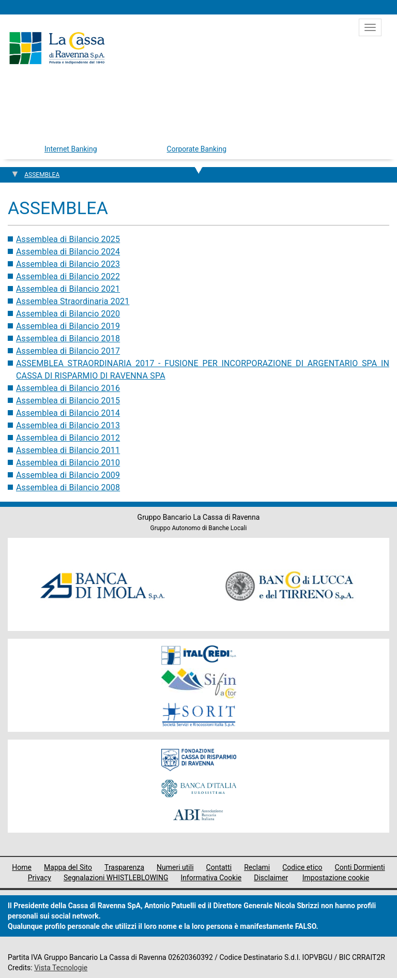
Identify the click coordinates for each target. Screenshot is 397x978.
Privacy (39, 878)
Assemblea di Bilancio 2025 (68, 239)
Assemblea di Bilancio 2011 (68, 450)
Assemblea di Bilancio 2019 (68, 326)
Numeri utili (175, 867)
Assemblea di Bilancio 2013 (68, 425)
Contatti (219, 867)
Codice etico (302, 867)
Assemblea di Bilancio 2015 (68, 400)
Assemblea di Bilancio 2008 (68, 487)
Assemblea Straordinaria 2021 (72, 301)
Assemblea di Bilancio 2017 (68, 351)
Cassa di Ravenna (57, 48)
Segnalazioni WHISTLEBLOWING (116, 878)
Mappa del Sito (68, 867)
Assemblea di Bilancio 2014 (68, 413)
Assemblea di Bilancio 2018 (68, 338)
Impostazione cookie (336, 878)
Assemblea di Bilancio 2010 (68, 463)
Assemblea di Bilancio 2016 (68, 388)
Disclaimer (271, 878)
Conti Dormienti (360, 867)
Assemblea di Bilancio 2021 (68, 289)
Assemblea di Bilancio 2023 (68, 264)
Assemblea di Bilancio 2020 (68, 314)
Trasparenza (124, 867)
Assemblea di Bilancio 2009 (68, 475)
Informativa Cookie (210, 878)
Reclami (257, 867)
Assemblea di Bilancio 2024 (68, 252)
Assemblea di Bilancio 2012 (68, 438)
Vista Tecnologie (60, 968)
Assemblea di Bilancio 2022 (68, 276)
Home (22, 867)
